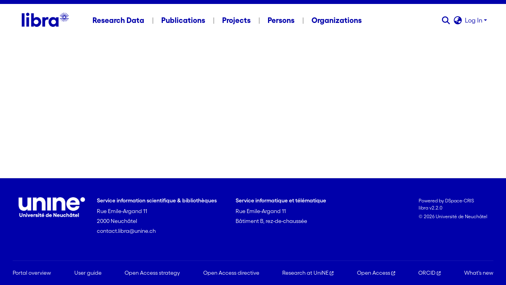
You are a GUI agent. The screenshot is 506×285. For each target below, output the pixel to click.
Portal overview (32, 273)
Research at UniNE (308, 273)
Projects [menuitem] (236, 20)
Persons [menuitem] (281, 20)
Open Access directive (231, 273)
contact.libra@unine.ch (126, 231)
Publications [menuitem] (183, 20)
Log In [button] (474, 20)
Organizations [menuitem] (337, 20)
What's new (478, 273)
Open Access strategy (152, 273)
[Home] (45, 20)
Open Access (376, 273)
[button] (446, 20)
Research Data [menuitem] (118, 20)
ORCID (429, 273)
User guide (88, 273)
